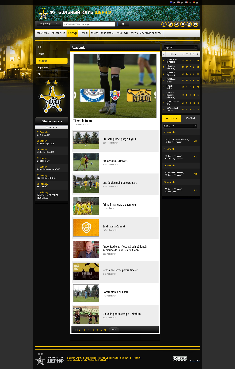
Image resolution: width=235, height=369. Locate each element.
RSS (57, 24)
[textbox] (179, 47)
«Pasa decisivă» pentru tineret (120, 270)
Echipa (94, 33)
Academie (42, 60)
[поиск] (88, 24)
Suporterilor (43, 67)
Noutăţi (72, 33)
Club (40, 74)
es (195, 2)
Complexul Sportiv (127, 33)
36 (105, 329)
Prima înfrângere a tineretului (120, 204)
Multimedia (107, 33)
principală (43, 33)
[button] (196, 47)
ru (173, 2)
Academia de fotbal (151, 33)
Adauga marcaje (44, 24)
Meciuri (84, 33)
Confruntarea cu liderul (116, 292)
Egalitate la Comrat (114, 226)
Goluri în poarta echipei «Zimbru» (122, 314)
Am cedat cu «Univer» (115, 161)
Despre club (58, 33)
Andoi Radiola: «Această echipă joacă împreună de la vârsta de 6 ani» (125, 248)
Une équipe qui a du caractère (120, 182)
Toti (39, 47)
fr (188, 2)
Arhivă (114, 329)
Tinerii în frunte (83, 120)
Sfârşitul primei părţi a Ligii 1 (119, 139)
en (180, 2)
